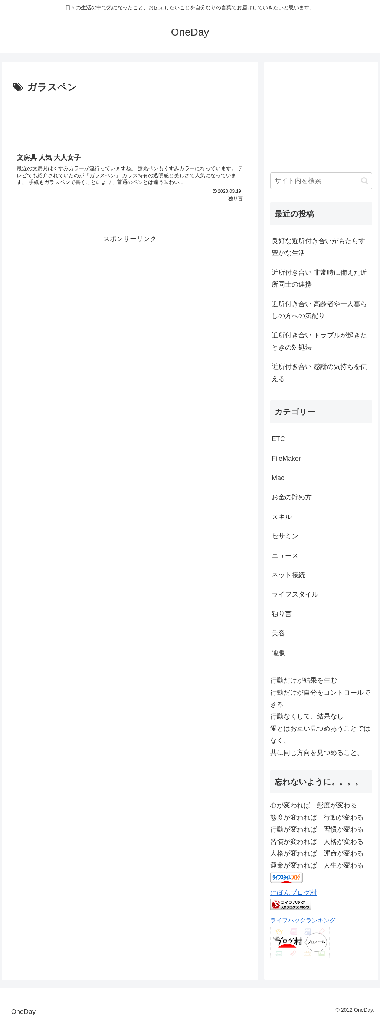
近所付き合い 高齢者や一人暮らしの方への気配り (319, 310)
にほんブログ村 (293, 892)
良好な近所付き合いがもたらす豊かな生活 (318, 247)
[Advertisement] (130, 118)
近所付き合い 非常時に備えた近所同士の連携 (319, 278)
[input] (321, 180)
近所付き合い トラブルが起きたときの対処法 (319, 341)
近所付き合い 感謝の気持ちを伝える (319, 372)
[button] (364, 180)
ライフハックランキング (302, 920)
